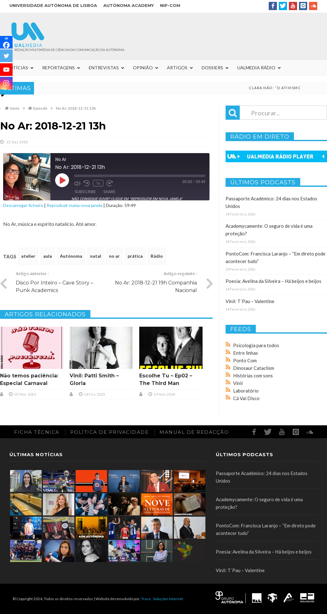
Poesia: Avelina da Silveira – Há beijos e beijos (273, 281)
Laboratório (246, 390)
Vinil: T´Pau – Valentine (250, 301)
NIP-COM (170, 5)
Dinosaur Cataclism (253, 368)
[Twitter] (6, 55)
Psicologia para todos (256, 345)
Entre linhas (245, 353)
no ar (114, 256)
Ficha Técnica (37, 432)
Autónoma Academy (128, 5)
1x (98, 183)
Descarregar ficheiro (23, 205)
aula (47, 256)
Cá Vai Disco (246, 398)
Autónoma (71, 256)
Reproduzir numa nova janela (74, 205)
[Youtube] (6, 69)
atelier (28, 256)
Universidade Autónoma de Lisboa (53, 5)
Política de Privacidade (109, 432)
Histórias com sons (253, 375)
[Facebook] (6, 42)
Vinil (238, 383)
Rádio (157, 256)
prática (135, 256)
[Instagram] (6, 83)
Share (109, 191)
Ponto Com (245, 360)
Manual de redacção (194, 432)
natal (95, 256)
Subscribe (85, 191)
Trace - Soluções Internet (162, 598)
